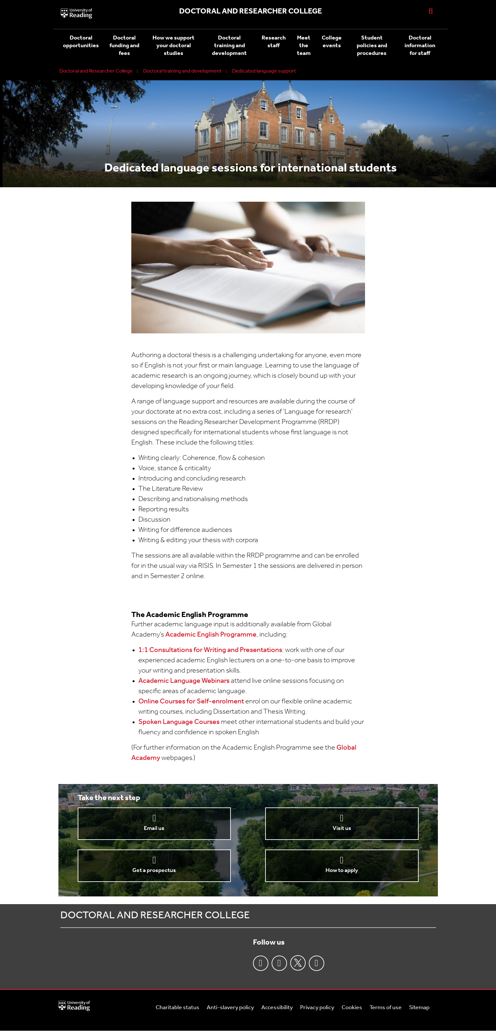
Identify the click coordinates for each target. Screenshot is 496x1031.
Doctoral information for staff (420, 46)
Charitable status (177, 1008)
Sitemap (419, 1008)
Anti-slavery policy (230, 1008)
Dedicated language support (264, 71)
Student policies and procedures (372, 46)
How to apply (342, 871)
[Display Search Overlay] (431, 11)
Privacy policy (317, 1008)
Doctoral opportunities (81, 42)
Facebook (260, 963)
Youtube (316, 963)
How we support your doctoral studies (173, 46)
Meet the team (304, 46)
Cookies (352, 1008)
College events (332, 42)
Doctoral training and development (229, 46)
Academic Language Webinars (184, 681)
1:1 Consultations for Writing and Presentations (210, 650)
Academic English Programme (211, 635)
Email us (154, 828)
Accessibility (277, 1008)
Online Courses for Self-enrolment (191, 701)
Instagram (279, 963)
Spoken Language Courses (179, 722)
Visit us (342, 828)
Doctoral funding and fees (124, 46)
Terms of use (386, 1008)
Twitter (298, 963)
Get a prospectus (154, 871)
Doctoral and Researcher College (96, 71)
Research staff (274, 42)
